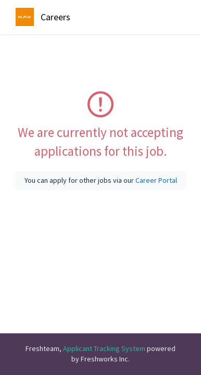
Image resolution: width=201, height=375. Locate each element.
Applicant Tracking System (105, 348)
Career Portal (156, 180)
